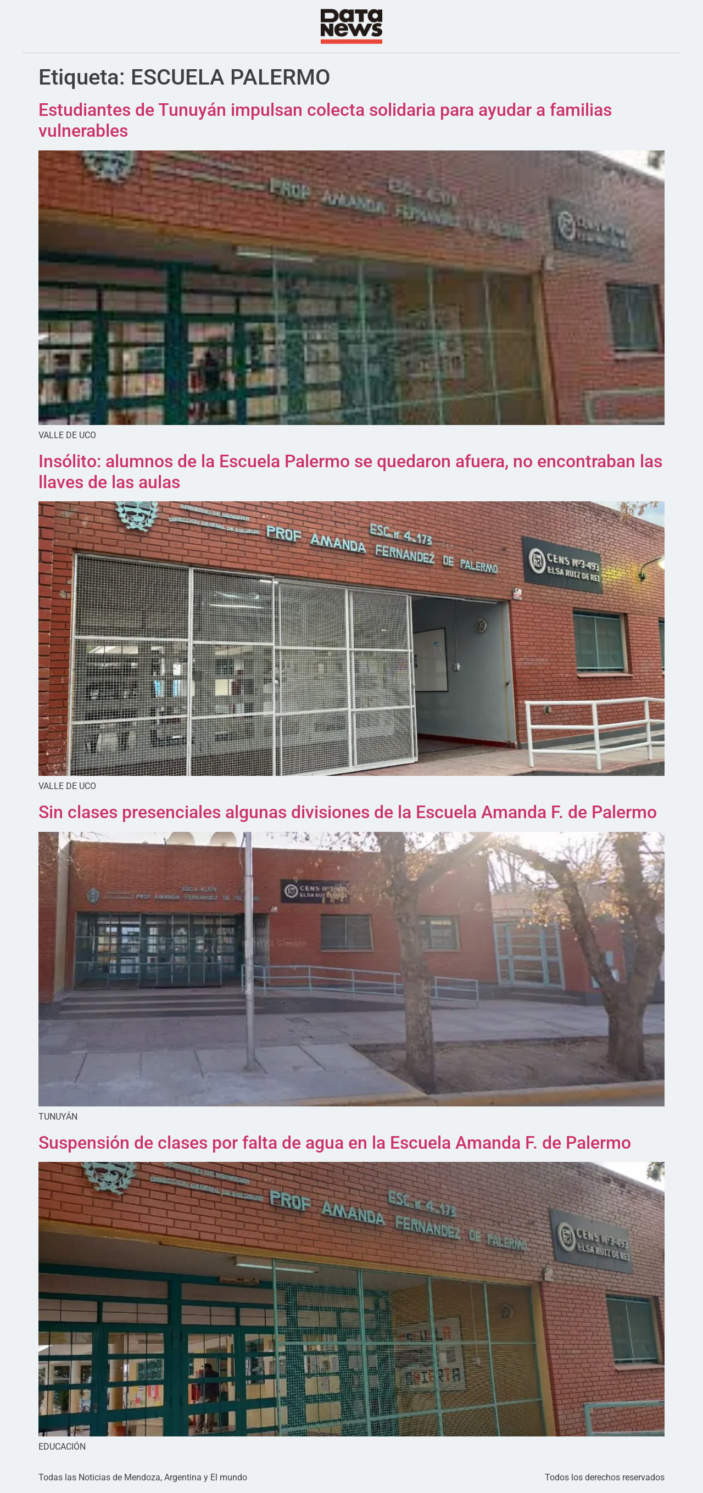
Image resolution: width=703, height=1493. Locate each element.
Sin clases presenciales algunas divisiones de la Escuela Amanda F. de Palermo (347, 812)
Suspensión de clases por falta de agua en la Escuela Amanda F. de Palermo (334, 1142)
